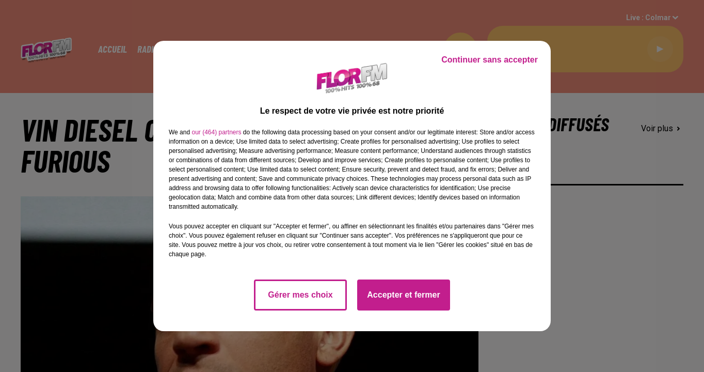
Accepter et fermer (403, 294)
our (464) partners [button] (216, 132)
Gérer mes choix (300, 294)
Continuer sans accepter (489, 59)
